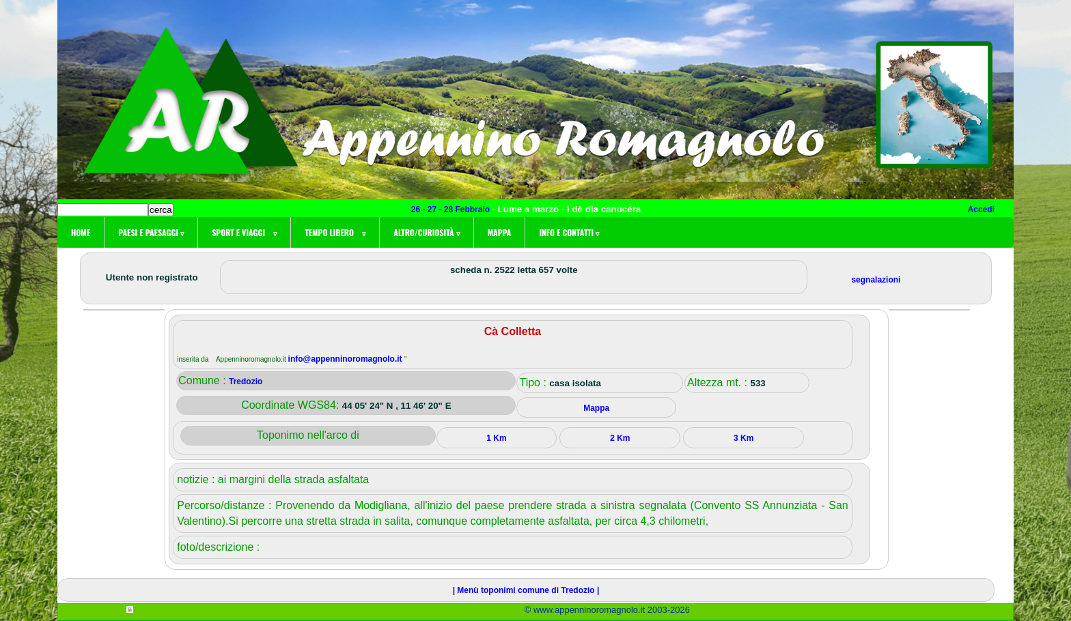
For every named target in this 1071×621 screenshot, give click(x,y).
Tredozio (245, 381)
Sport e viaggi (244, 232)
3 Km (743, 438)
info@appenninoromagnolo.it (346, 359)
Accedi (981, 209)
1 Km (496, 438)
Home (80, 232)
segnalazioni (875, 280)
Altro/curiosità (426, 232)
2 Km (620, 438)
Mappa (500, 232)
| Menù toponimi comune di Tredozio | (526, 590)
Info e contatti (569, 232)
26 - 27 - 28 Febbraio (451, 209)
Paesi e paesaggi (151, 232)
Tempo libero (335, 232)
